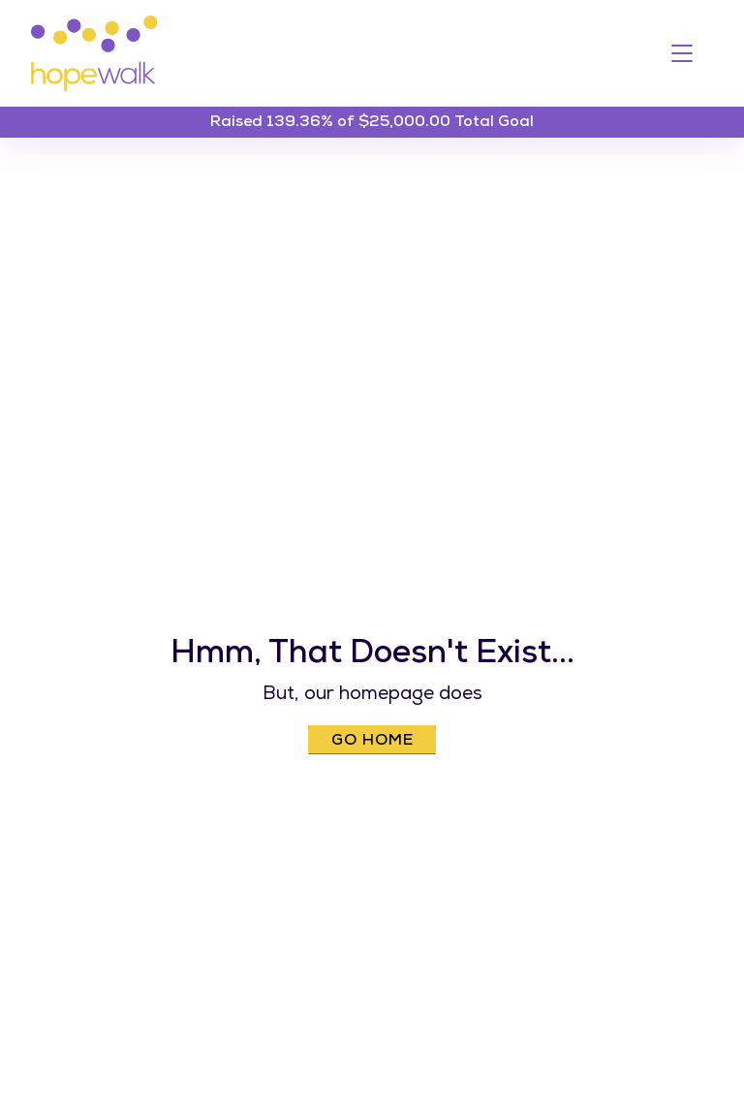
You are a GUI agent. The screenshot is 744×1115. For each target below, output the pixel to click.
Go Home (372, 741)
